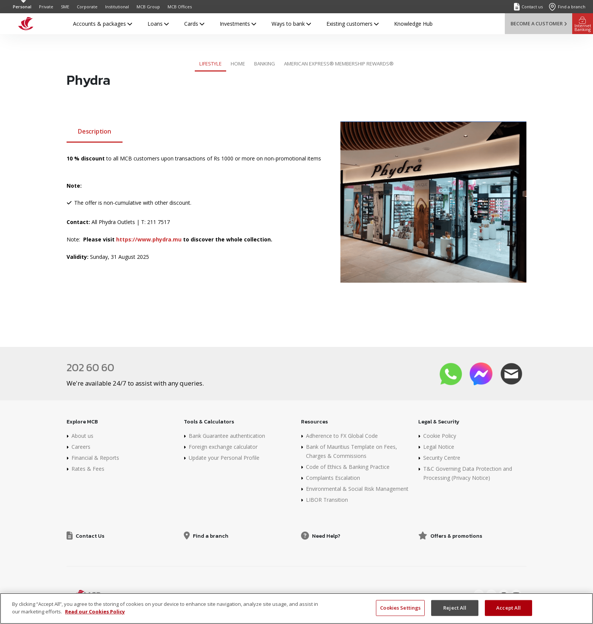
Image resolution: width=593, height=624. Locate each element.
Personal (22, 6)
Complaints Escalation (333, 477)
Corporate (87, 6)
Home (238, 63)
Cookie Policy (439, 435)
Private (46, 6)
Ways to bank (291, 23)
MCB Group (148, 6)
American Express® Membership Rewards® (339, 63)
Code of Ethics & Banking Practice (348, 466)
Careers (80, 446)
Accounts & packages (102, 23)
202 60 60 (90, 367)
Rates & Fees (87, 468)
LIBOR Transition (327, 499)
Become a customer (539, 23)
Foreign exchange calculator (223, 446)
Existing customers (352, 23)
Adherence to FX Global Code (342, 435)
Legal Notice (438, 446)
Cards (194, 23)
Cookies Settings (400, 614)
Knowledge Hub (413, 23)
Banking (264, 63)
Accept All (508, 614)
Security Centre (441, 457)
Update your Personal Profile (224, 457)
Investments (238, 23)
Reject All (454, 614)
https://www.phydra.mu (149, 239)
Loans (158, 23)
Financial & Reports (95, 457)
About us (82, 435)
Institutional (117, 6)
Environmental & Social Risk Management (357, 488)
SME (65, 6)
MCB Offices (180, 6)
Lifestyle (210, 63)
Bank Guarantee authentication (227, 435)
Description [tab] (94, 131)
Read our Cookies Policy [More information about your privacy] (95, 618)
